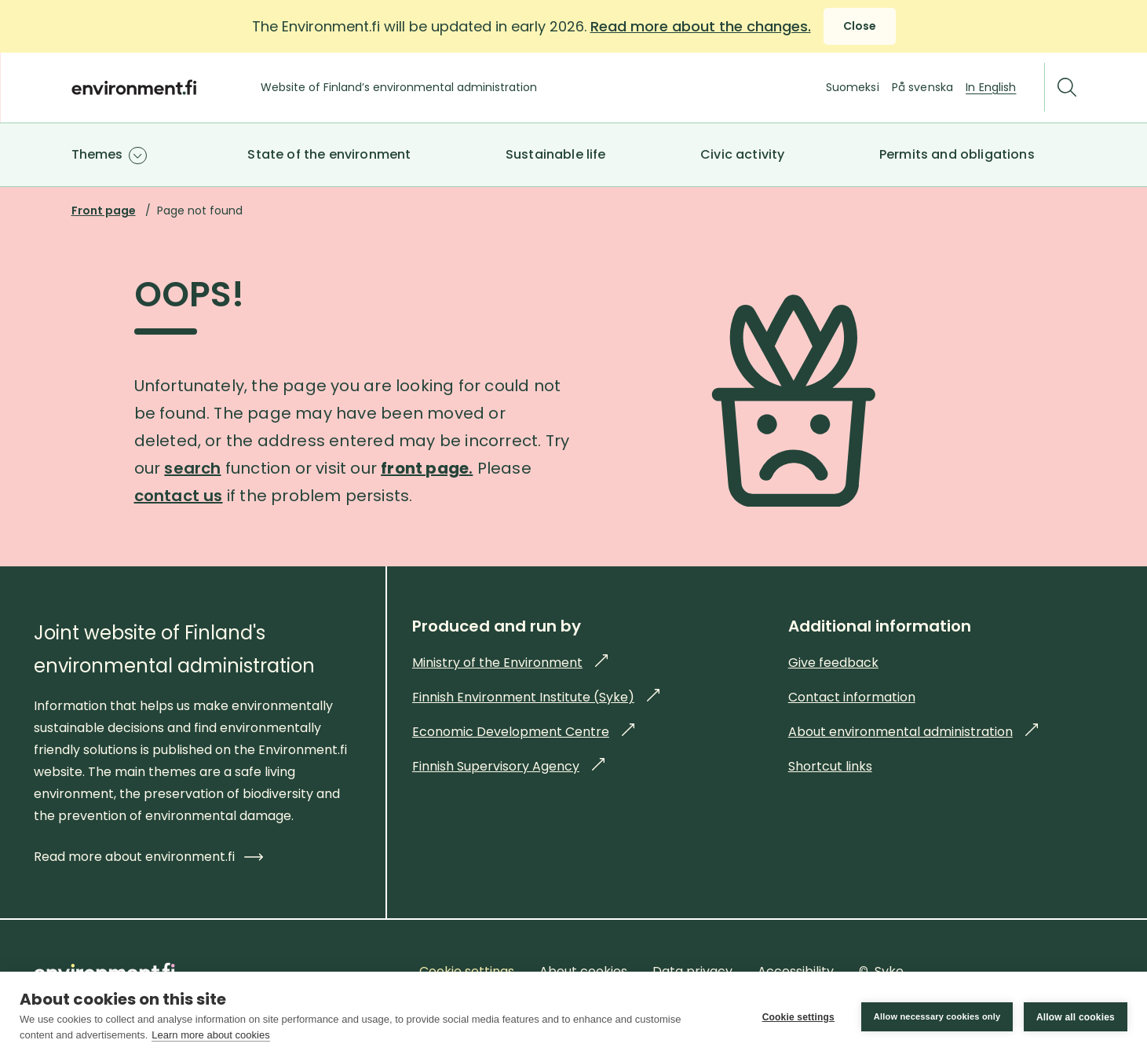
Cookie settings (798, 1017)
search (192, 468)
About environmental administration (913, 732)
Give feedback (833, 663)
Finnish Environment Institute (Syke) (535, 697)
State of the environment (329, 154)
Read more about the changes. (700, 26)
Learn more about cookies (210, 1035)
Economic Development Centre (523, 732)
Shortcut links (830, 766)
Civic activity (742, 154)
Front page (103, 210)
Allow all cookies (1075, 1017)
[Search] (1067, 87)
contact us (178, 496)
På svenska (922, 87)
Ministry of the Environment (510, 663)
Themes (97, 154)
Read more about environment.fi (148, 857)
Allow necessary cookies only (936, 1016)
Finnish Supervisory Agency (508, 766)
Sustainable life (556, 154)
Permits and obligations (957, 154)
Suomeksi (852, 87)
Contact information (851, 697)
